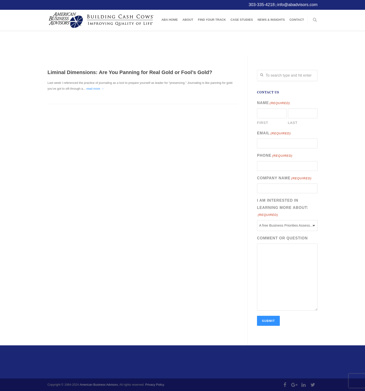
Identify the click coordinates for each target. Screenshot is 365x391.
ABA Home (169, 19)
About (187, 19)
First (262, 123)
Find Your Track (212, 19)
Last (293, 123)
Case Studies (241, 19)
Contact (296, 19)
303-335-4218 (262, 4)
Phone (274, 156)
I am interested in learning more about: (282, 208)
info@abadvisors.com (297, 4)
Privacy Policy (154, 384)
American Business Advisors (99, 384)
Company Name (284, 178)
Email (274, 133)
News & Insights (271, 19)
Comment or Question (282, 238)
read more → (95, 88)
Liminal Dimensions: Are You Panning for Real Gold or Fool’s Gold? (129, 72)
